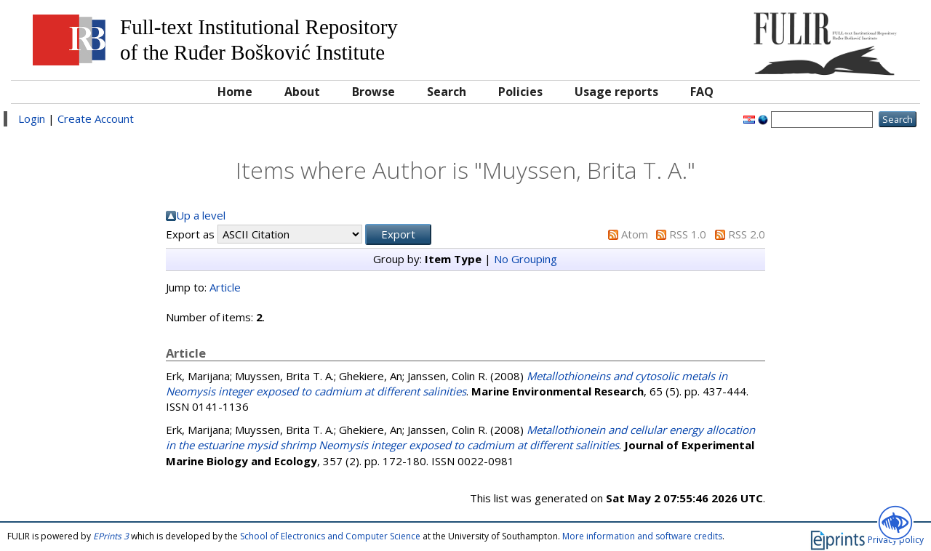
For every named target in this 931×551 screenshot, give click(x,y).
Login (31, 118)
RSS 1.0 (687, 234)
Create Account (95, 118)
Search (446, 92)
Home (234, 92)
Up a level (200, 215)
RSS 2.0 (746, 234)
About (302, 92)
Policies (520, 92)
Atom (634, 234)
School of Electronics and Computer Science (330, 536)
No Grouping (525, 259)
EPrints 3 (111, 536)
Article (225, 287)
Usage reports (616, 92)
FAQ (702, 92)
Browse (373, 92)
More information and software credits (642, 536)
